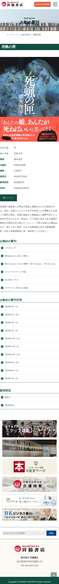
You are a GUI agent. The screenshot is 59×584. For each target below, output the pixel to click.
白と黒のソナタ (11, 280)
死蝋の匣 (18, 153)
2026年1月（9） (12, 330)
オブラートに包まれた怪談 (16, 288)
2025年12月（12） (13, 338)
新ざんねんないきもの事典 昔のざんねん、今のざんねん (30, 264)
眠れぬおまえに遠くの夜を (16, 256)
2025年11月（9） (12, 346)
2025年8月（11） (12, 370)
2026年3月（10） (12, 314)
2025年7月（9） (12, 378)
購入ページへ (8, 198)
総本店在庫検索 (43, 4)
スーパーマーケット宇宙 (15, 272)
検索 (51, 533)
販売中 (7, 397)
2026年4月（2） (12, 306)
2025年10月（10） (13, 354)
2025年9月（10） (12, 362)
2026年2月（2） (12, 322)
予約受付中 (9, 405)
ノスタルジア (10, 248)
